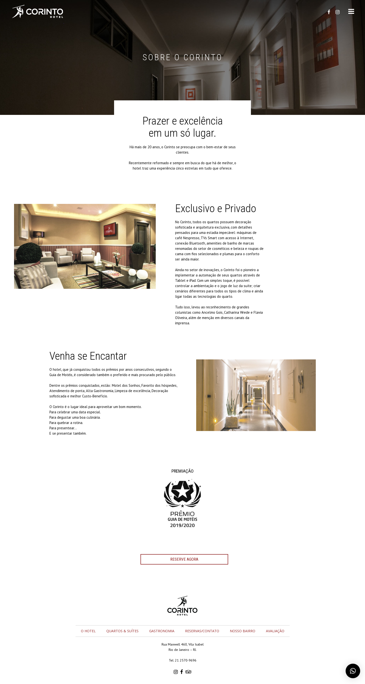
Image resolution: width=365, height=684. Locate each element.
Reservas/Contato (202, 631)
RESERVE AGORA (184, 559)
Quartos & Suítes (122, 631)
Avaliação (275, 631)
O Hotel (88, 631)
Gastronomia (161, 631)
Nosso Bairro (242, 631)
